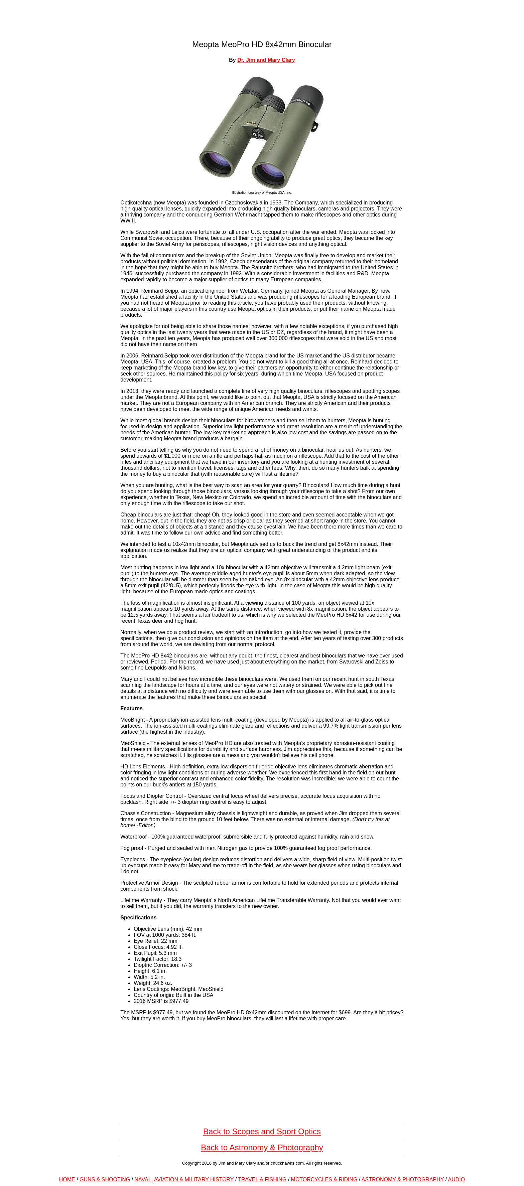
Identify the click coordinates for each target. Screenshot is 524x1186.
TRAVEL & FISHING (262, 1179)
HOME (67, 1179)
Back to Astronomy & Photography (262, 1147)
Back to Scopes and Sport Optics (262, 1131)
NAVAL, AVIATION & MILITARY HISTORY (184, 1179)
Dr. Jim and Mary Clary (266, 60)
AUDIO (456, 1179)
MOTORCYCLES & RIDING (324, 1179)
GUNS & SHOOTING (105, 1179)
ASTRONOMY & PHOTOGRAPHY (403, 1179)
